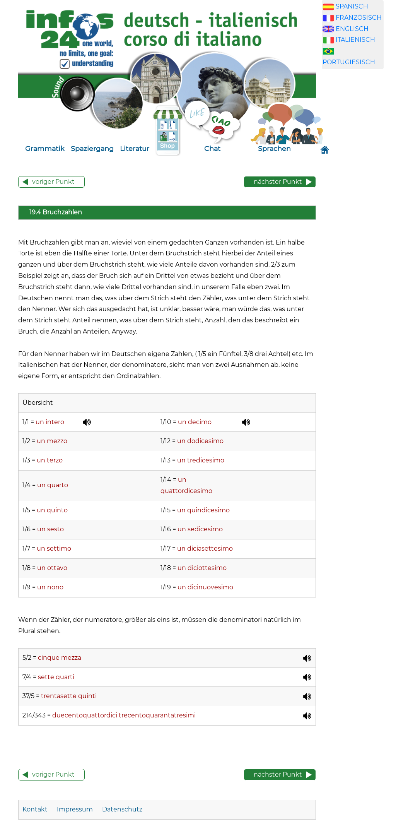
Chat (212, 148)
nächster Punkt (278, 181)
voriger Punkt (53, 181)
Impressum (75, 809)
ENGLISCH (352, 29)
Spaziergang (92, 148)
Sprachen (274, 148)
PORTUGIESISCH (349, 62)
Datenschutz (122, 809)
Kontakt (35, 809)
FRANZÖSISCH (359, 17)
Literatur (134, 148)
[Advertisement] (358, 207)
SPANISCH (352, 6)
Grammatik (45, 148)
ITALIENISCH (355, 39)
